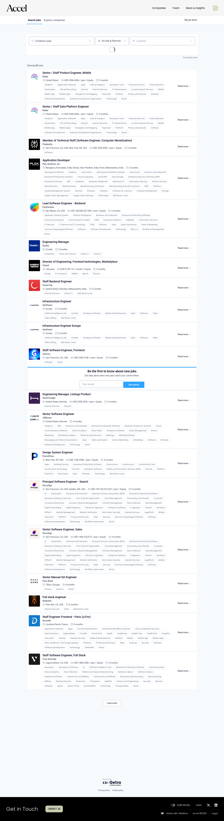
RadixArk (49, 646)
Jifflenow (49, 452)
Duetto (47, 258)
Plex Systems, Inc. (54, 172)
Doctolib (48, 668)
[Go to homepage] (16, 8)
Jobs (199, 805)
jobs (35, 20)
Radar (47, 78)
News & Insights (195, 8)
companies (57, 20)
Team (176, 8)
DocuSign (49, 524)
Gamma (48, 378)
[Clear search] (89, 40)
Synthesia (49, 325)
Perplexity (49, 150)
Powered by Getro (190, 57)
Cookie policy (117, 790)
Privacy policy (104, 790)
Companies (159, 8)
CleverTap (49, 303)
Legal (215, 813)
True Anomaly (51, 709)
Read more (185, 88)
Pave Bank (49, 624)
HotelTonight (51, 430)
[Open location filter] (191, 40)
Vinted (47, 280)
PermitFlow (50, 492)
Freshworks (50, 218)
